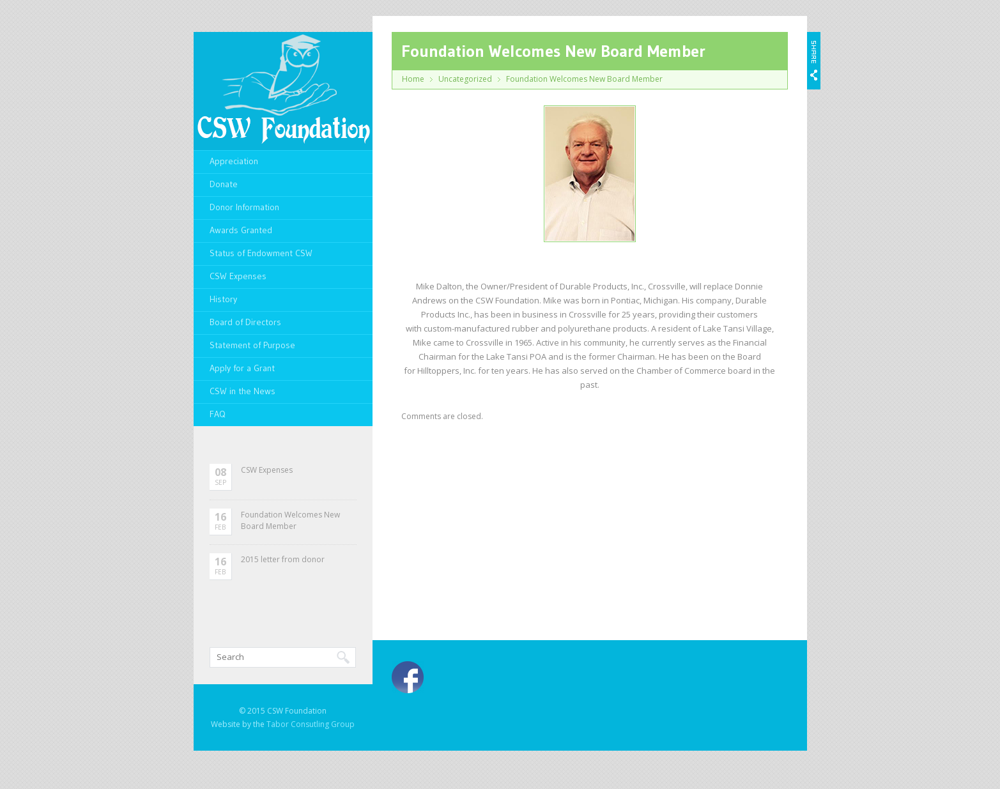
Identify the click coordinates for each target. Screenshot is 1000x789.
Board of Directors (245, 322)
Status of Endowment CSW (261, 253)
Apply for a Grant (242, 368)
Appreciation (234, 161)
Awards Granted (241, 230)
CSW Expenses (238, 276)
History (223, 299)
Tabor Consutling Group (310, 724)
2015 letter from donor (283, 559)
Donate (224, 184)
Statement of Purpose (252, 345)
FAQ (218, 414)
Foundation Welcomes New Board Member (290, 520)
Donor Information (244, 207)
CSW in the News (242, 391)
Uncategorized (465, 78)
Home (413, 78)
